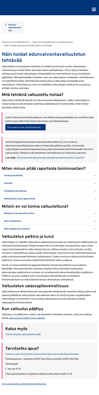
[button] (49, 175)
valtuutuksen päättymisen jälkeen (27, 318)
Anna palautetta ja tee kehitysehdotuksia (24, 383)
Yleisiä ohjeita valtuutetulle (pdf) (23, 334)
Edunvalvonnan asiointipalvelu (24, 127)
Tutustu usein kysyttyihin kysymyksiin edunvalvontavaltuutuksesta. (42, 353)
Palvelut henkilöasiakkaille (15, 42)
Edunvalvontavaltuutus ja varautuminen (52, 42)
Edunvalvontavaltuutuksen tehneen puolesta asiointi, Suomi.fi (50, 157)
